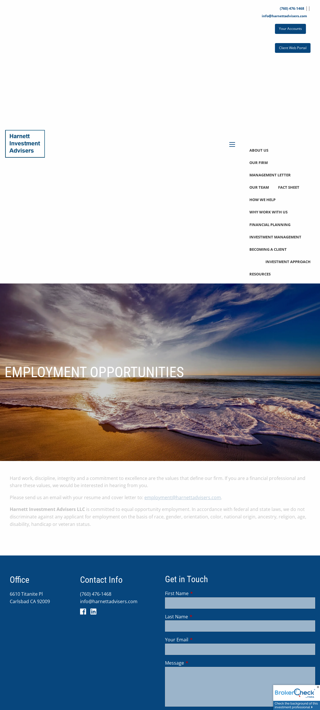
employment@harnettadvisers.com (182, 497)
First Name (200, 593)
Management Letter (270, 175)
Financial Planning (269, 224)
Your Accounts (290, 28)
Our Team (259, 187)
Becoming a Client (268, 249)
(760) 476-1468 (292, 8)
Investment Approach (288, 261)
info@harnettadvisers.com (284, 15)
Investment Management (275, 237)
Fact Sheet (288, 187)
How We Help (262, 199)
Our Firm (258, 162)
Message (197, 663)
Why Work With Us (268, 212)
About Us (258, 150)
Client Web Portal (293, 47)
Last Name (199, 616)
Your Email (199, 639)
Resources (260, 274)
